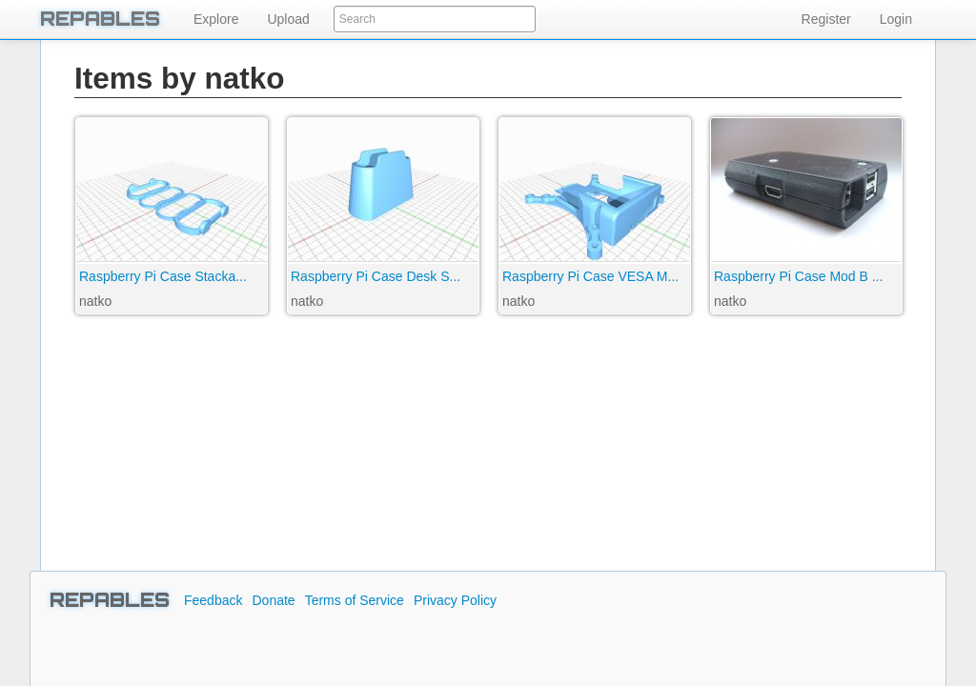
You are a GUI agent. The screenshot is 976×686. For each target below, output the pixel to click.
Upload (288, 19)
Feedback (213, 600)
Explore (215, 19)
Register (826, 19)
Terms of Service (354, 600)
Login (896, 19)
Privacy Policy (455, 600)
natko (95, 301)
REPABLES (100, 18)
